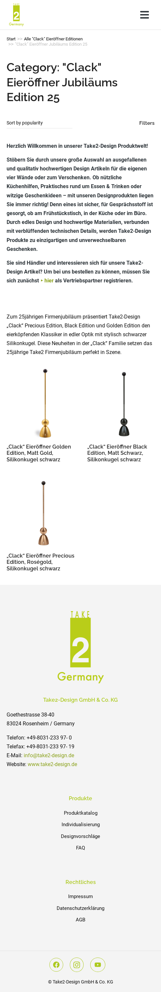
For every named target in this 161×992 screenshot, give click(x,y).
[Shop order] (39, 123)
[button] (144, 15)
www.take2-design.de (52, 764)
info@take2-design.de (49, 755)
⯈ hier (47, 280)
